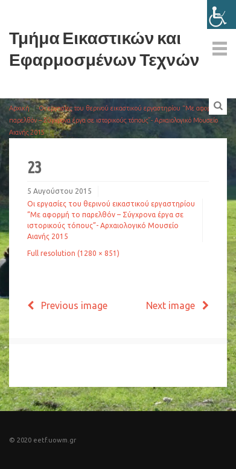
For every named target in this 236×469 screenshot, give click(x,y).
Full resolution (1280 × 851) (73, 253)
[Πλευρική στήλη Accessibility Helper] (221, 14)
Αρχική (19, 108)
